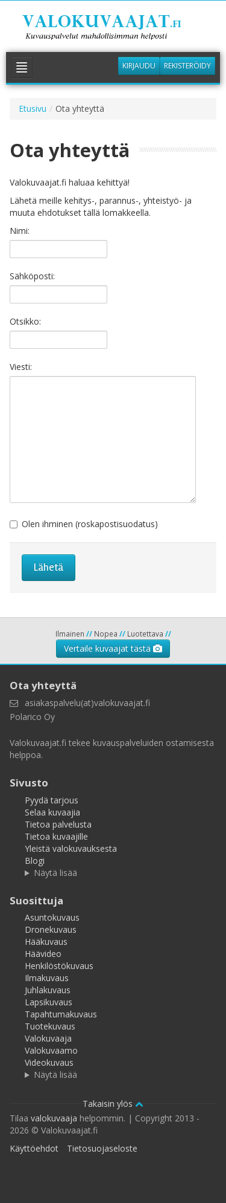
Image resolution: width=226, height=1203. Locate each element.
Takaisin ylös (113, 1103)
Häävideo (43, 953)
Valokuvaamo (51, 1050)
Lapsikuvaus (48, 1002)
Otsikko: (25, 321)
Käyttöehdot (34, 1148)
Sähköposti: (32, 276)
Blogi (35, 860)
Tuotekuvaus (50, 1026)
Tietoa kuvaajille (56, 836)
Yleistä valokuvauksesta (71, 848)
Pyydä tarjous (51, 800)
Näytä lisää (55, 872)
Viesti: (21, 366)
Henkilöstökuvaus (59, 965)
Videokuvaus (49, 1062)
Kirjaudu (138, 65)
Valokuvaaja (48, 1038)
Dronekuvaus (51, 929)
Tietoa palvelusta (58, 824)
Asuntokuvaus (52, 917)
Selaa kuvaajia (52, 812)
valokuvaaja (54, 1118)
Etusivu (32, 108)
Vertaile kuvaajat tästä (113, 648)
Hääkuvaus (46, 941)
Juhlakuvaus (48, 990)
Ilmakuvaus (47, 978)
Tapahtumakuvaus (61, 1014)
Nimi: (20, 230)
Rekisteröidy (187, 65)
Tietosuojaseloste (102, 1148)
